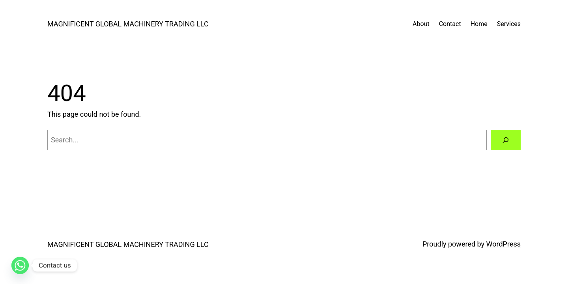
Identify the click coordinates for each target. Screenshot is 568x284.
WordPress (503, 244)
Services (509, 24)
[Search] (506, 140)
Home (479, 24)
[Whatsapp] (20, 265)
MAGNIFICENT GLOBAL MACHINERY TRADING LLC (128, 24)
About (421, 24)
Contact (450, 24)
